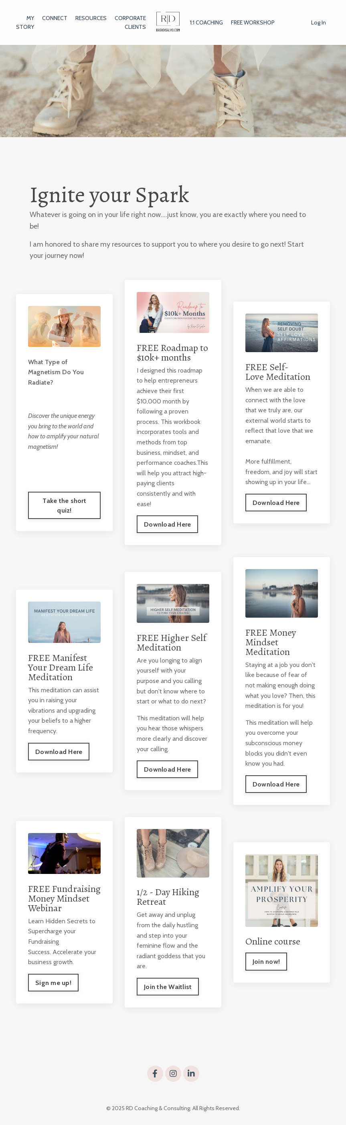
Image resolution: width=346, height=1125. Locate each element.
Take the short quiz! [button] (64, 505)
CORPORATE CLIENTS (130, 22)
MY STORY (25, 22)
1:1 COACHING (206, 22)
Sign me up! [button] (53, 983)
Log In (318, 22)
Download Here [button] (167, 524)
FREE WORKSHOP (253, 22)
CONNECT (54, 18)
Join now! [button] (266, 961)
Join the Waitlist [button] (168, 987)
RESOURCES (91, 18)
